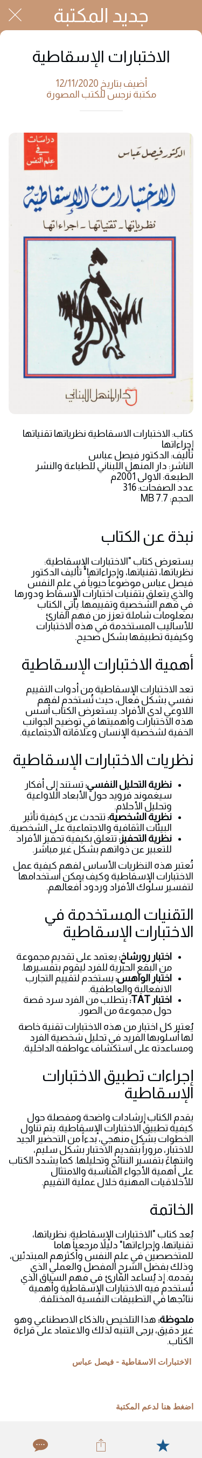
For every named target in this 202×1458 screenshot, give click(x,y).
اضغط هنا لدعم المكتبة (154, 1407)
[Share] (101, 1445)
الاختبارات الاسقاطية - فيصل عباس (131, 1362)
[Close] (15, 15)
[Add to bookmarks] (163, 1445)
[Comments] (39, 1445)
